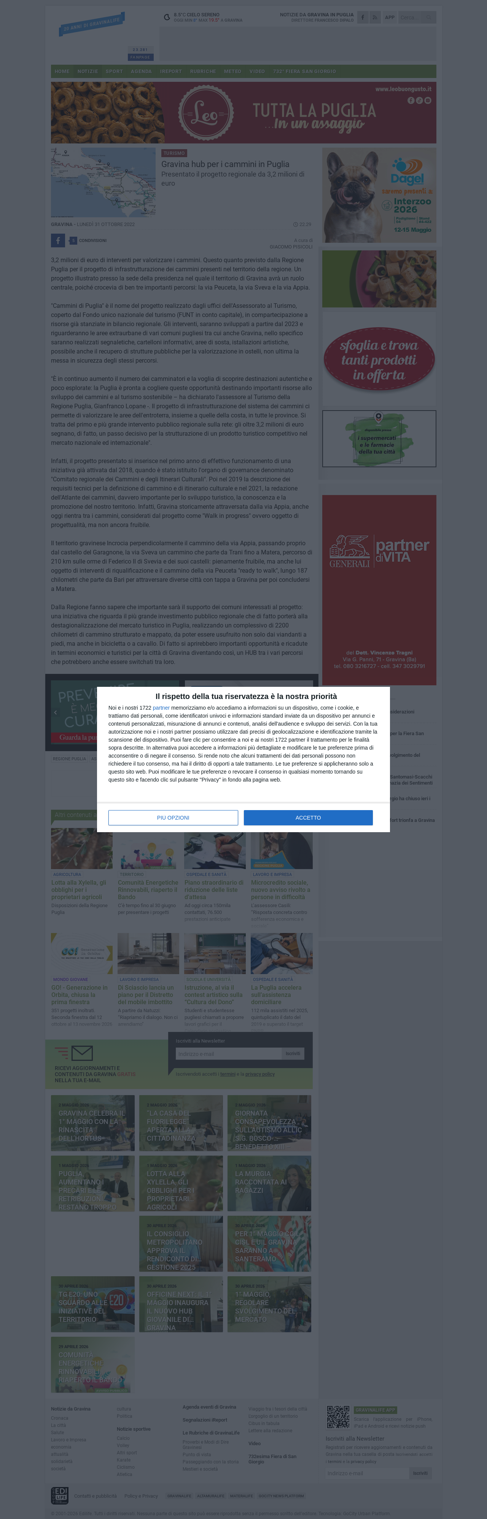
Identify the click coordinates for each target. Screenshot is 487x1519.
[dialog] (243, 759)
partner (161, 707)
